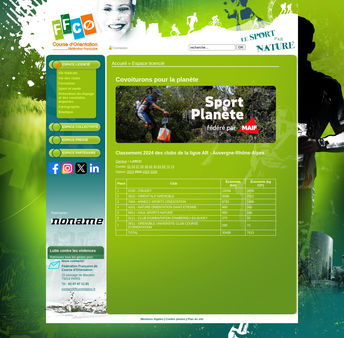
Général (121, 161)
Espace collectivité (80, 127)
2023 (130, 172)
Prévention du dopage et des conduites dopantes (76, 97)
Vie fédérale (67, 73)
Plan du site (195, 319)
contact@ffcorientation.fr (78, 289)
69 (163, 166)
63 (159, 166)
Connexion (120, 48)
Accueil (119, 63)
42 (150, 166)
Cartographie (69, 107)
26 (142, 166)
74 (172, 166)
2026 (153, 172)
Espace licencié (76, 64)
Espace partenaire (79, 153)
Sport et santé (69, 88)
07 (137, 166)
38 (146, 166)
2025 (145, 172)
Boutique (65, 112)
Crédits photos (175, 319)
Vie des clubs (69, 78)
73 (168, 166)
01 (129, 166)
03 (133, 166)
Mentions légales (152, 319)
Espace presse (75, 140)
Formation (66, 83)
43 (155, 166)
